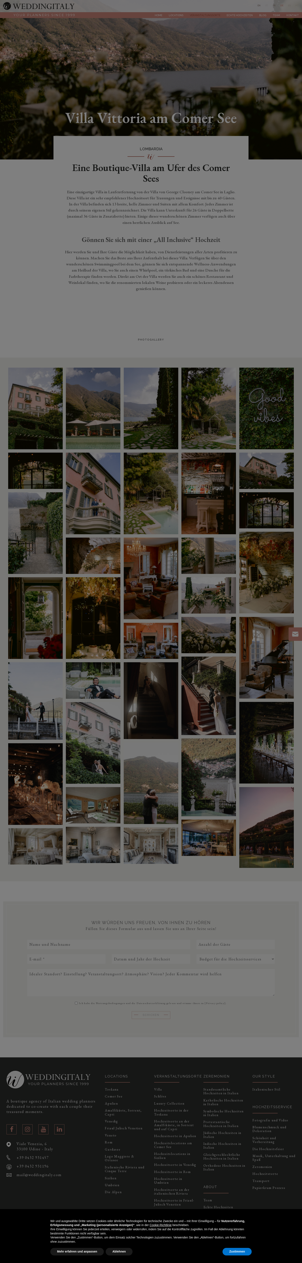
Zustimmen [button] (237, 1251)
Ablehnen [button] (119, 1251)
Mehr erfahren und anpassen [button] (77, 1251)
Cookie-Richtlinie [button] (161, 1225)
